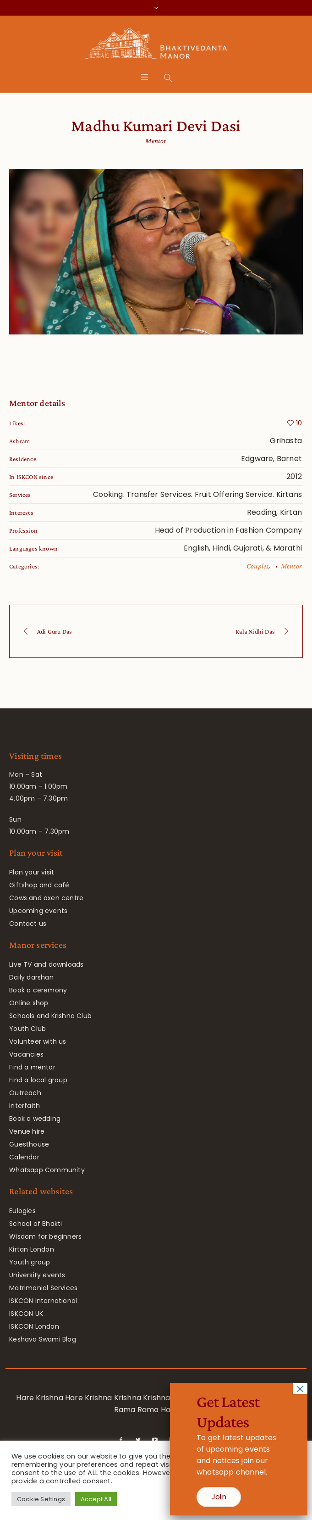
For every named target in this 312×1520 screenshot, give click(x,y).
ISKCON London (34, 1326)
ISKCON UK (26, 1313)
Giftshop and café (39, 885)
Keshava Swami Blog (42, 1339)
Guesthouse (29, 1144)
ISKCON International (43, 1300)
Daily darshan (31, 977)
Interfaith (24, 1105)
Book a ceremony (38, 990)
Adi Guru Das (54, 631)
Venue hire (26, 1131)
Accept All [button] (96, 1499)
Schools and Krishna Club (50, 1015)
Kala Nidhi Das (255, 631)
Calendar (24, 1157)
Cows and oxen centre (46, 897)
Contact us (27, 923)
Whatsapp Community (47, 1170)
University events (37, 1275)
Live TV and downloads (46, 964)
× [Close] (300, 1388)
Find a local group (38, 1080)
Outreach (25, 1092)
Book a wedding (34, 1118)
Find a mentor (32, 1067)
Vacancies (26, 1054)
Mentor (291, 566)
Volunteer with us (37, 1041)
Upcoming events (38, 910)
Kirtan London (31, 1249)
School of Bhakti (35, 1223)
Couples (257, 566)
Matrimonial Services (43, 1287)
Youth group (29, 1262)
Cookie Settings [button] (41, 1499)
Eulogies (22, 1210)
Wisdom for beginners (45, 1236)
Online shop (28, 1003)
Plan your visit (31, 872)
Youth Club (27, 1028)
